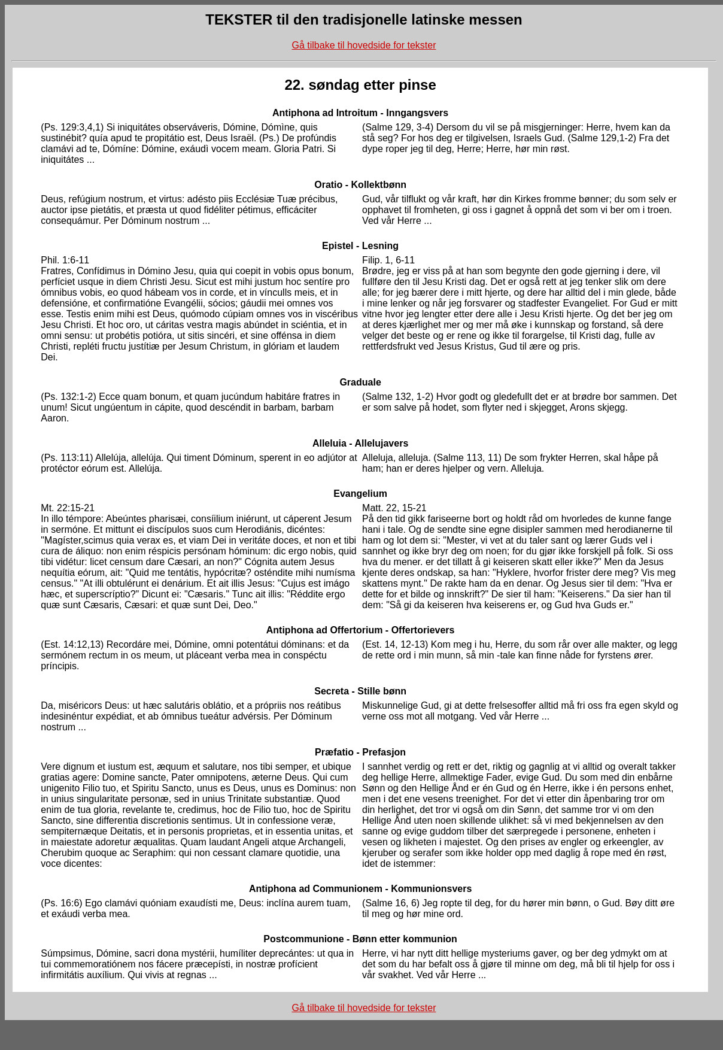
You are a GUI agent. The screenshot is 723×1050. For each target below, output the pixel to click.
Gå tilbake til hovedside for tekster (363, 45)
